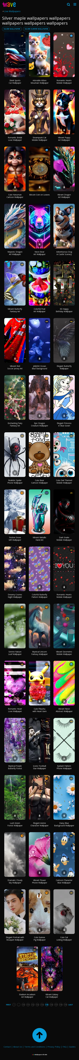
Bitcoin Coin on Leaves (39, 194)
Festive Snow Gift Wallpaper (15, 538)
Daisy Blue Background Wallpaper (64, 824)
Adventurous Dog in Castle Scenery (64, 253)
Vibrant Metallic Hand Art (39, 538)
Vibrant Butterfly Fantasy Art (15, 310)
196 (51, 1004)
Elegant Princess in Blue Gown (64, 424)
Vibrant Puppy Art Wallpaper (64, 138)
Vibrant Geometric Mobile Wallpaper (64, 652)
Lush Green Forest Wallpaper (15, 824)
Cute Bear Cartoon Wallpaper (39, 481)
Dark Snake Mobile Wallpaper (64, 538)
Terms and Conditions (34, 1046)
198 (60, 1004)
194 (42, 1004)
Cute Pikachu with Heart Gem (40, 710)
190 (23, 1004)
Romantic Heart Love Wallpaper (15, 710)
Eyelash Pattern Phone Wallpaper (64, 767)
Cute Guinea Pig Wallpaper (40, 938)
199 (65, 1004)
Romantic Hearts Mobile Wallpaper (64, 81)
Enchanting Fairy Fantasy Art (15, 424)
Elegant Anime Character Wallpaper (39, 824)
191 (28, 1004)
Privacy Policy (53, 1046)
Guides (72, 1046)
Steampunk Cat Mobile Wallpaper (39, 138)
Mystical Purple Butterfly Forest (15, 767)
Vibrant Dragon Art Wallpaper (64, 195)
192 (32, 1004)
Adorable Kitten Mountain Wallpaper (39, 81)
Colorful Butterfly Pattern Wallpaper (40, 595)
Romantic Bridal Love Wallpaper (15, 138)
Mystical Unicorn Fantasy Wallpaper (39, 652)
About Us (17, 1046)
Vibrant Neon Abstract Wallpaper (64, 710)
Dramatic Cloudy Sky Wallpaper (15, 881)
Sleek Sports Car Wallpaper (15, 81)
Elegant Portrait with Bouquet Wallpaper (15, 938)
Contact (7, 1046)
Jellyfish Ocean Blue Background (39, 367)
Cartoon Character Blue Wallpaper (64, 881)
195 (46, 1004)
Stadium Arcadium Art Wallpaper (27, 995)
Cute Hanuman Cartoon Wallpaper (15, 195)
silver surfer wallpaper (36, 29)
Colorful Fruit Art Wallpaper (39, 310)
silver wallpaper (12, 29)
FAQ (65, 1046)
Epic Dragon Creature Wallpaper (39, 424)
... (18, 1004)
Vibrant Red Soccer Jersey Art (15, 367)
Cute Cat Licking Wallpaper (64, 938)
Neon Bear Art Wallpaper (39, 253)
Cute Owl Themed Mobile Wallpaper (64, 481)
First (8, 1004)
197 (56, 1004)
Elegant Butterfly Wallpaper (64, 367)
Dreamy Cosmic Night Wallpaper (15, 595)
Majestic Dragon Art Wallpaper (15, 253)
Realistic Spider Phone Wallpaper (15, 481)
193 (37, 1004)
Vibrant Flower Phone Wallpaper (39, 881)
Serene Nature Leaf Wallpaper (15, 652)
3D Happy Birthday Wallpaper (64, 310)
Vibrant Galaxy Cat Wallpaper (51, 995)
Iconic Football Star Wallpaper (39, 767)
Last (70, 1004)
